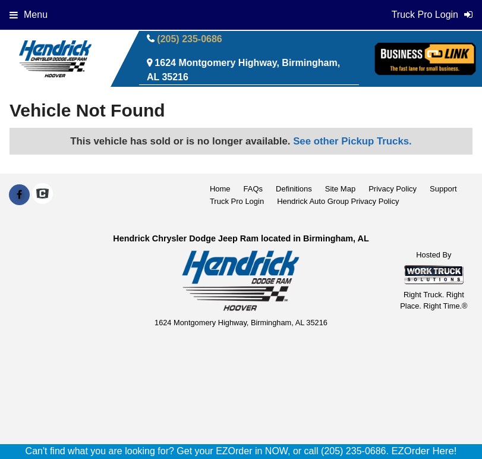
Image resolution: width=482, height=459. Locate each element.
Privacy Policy (392, 188)
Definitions (294, 188)
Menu (29, 15)
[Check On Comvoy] (42, 195)
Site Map (340, 188)
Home (220, 188)
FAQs (253, 188)
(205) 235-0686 (189, 39)
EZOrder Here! (423, 451)
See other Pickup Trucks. (352, 141)
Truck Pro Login (237, 201)
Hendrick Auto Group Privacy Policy (338, 201)
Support (443, 188)
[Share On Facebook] (19, 195)
